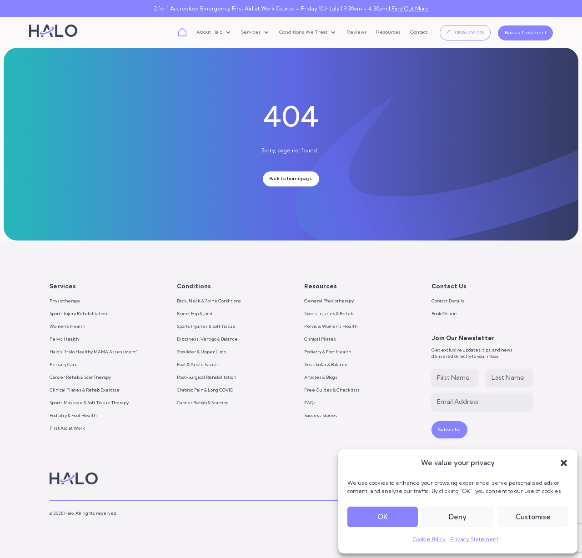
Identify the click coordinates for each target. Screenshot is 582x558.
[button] (563, 463)
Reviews (356, 32)
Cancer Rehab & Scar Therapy (80, 377)
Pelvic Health (64, 339)
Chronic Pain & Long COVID (205, 389)
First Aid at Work (67, 428)
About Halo (209, 32)
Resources (388, 32)
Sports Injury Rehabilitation (78, 313)
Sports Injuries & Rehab (328, 313)
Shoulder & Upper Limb (201, 351)
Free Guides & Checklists (332, 389)
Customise (533, 517)
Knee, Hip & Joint (195, 313)
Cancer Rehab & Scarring (203, 402)
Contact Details (447, 300)
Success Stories (320, 415)
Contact (418, 32)
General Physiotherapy (329, 300)
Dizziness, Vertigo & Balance (207, 339)
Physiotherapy (65, 300)
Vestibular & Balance (326, 364)
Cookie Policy (429, 539)
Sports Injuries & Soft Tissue (206, 326)
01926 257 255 (469, 32)
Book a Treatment (526, 32)
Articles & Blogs (320, 377)
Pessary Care (64, 364)
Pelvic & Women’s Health (330, 326)
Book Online (444, 313)
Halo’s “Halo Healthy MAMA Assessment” (94, 351)
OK (382, 517)
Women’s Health (67, 326)
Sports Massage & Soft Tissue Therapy (89, 402)
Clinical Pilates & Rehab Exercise (85, 389)
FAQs (310, 402)
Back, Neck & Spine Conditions (209, 300)
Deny (458, 517)
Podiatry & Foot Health (73, 415)
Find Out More (410, 8)
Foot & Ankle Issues (198, 364)
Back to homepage (291, 178)
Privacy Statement (474, 539)
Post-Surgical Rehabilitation (206, 377)
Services (251, 32)
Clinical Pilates (320, 339)
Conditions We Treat (303, 32)
